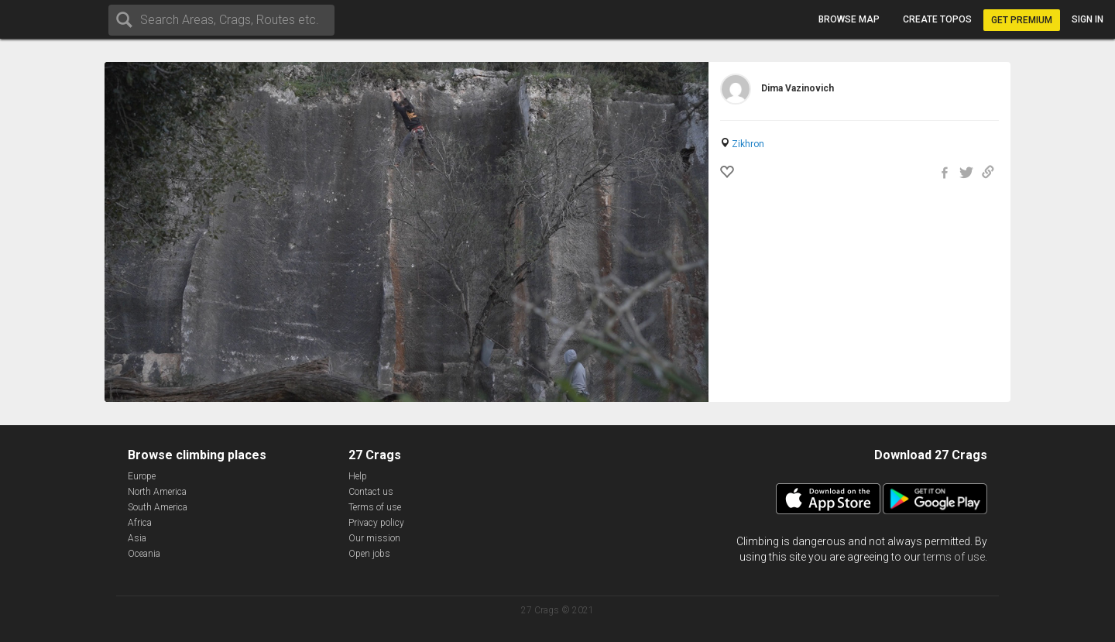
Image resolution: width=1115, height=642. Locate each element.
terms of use (954, 557)
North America (157, 491)
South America (157, 507)
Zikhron (748, 144)
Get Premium (1021, 20)
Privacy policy (376, 522)
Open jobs (369, 553)
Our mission (374, 538)
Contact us (370, 491)
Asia (137, 538)
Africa (140, 522)
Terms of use (374, 507)
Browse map (849, 19)
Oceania (144, 553)
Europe (142, 476)
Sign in (1087, 19)
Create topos (937, 19)
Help (357, 476)
